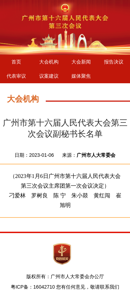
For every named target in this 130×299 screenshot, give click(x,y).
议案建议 (49, 76)
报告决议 (113, 62)
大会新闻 (81, 62)
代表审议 (16, 76)
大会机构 (49, 62)
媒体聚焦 (81, 76)
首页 (16, 62)
